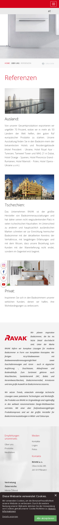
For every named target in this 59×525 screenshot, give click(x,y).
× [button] (55, 495)
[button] (11, 516)
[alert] (29, 508)
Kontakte (36, 441)
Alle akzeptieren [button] (45, 518)
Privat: (10, 290)
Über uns (15, 63)
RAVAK (12, 4)
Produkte (9, 448)
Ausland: (12, 118)
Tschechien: (15, 204)
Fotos (34, 449)
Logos (34, 445)
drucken (50, 63)
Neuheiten (10, 452)
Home (7, 63)
